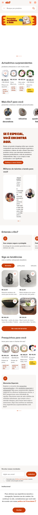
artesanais (7, 390)
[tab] (17, 410)
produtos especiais (25, 388)
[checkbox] (4, 480)
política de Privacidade (27, 501)
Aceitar (19, 510)
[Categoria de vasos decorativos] (8, 115)
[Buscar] (19, 8)
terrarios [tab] (8, 265)
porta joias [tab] (21, 265)
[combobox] (4, 8)
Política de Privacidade (22, 479)
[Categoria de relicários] (22, 114)
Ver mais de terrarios (19, 328)
